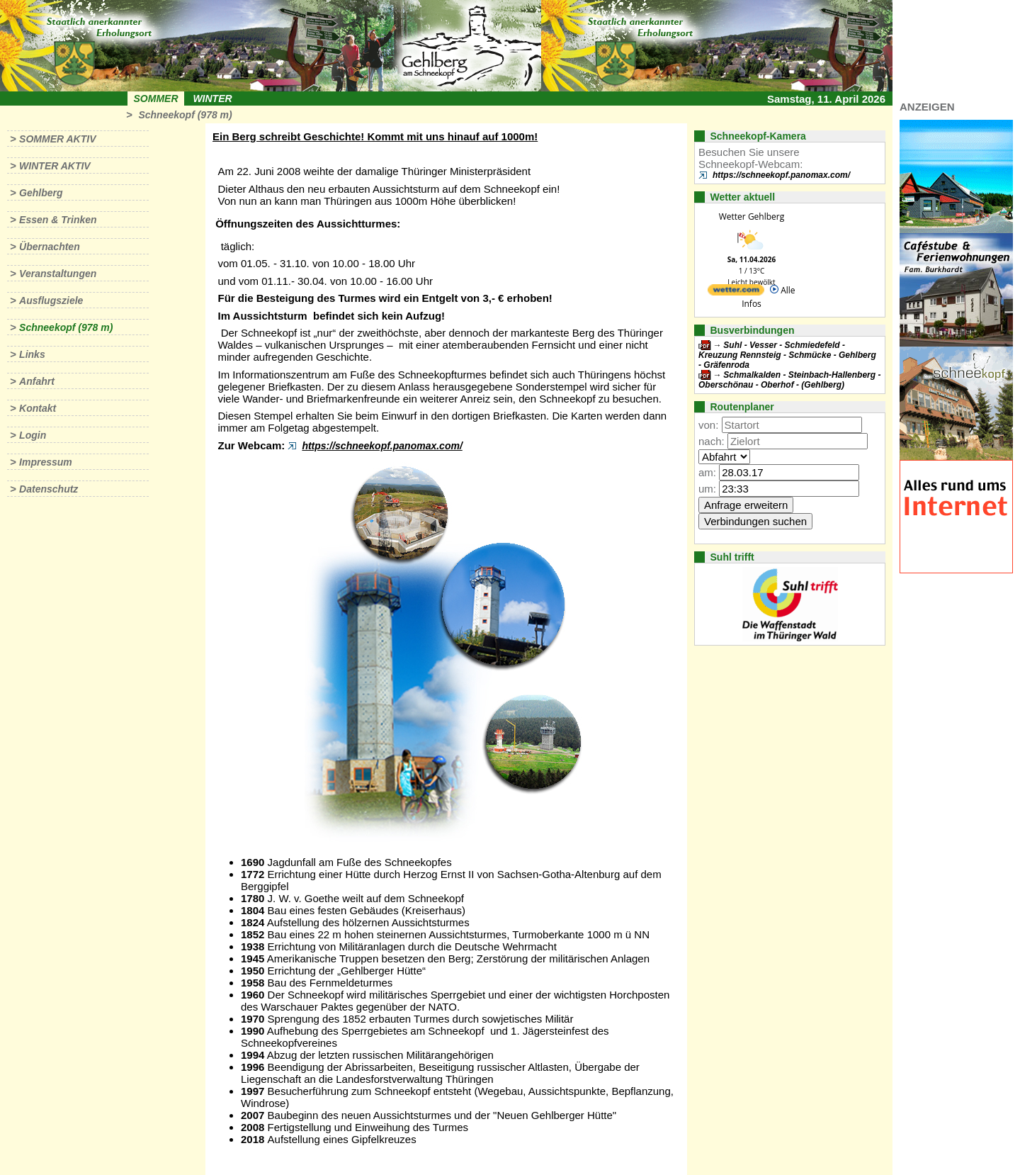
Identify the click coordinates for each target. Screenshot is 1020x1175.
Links (32, 354)
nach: (711, 441)
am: (707, 472)
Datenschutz (48, 489)
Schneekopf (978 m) (185, 114)
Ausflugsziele (51, 300)
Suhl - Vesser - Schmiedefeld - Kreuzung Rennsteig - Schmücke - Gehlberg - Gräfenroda (787, 355)
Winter (212, 98)
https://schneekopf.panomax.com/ (382, 445)
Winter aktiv (55, 166)
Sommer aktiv (57, 139)
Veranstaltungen (57, 273)
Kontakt (37, 408)
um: (707, 489)
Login (32, 435)
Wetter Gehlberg (751, 216)
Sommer (156, 98)
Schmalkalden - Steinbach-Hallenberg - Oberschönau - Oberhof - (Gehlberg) (789, 380)
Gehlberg (40, 192)
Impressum (45, 462)
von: (708, 425)
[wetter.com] (736, 292)
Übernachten (49, 246)
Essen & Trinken (57, 219)
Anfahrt (37, 381)
